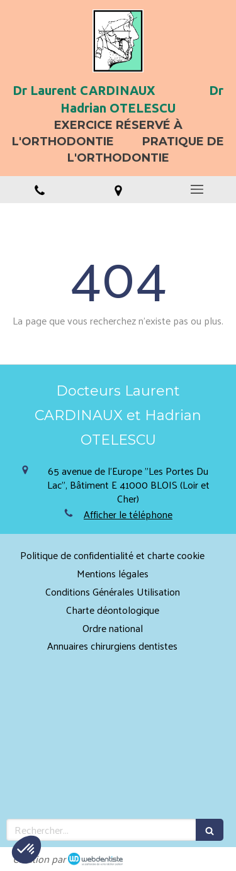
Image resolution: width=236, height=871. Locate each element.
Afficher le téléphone (128, 514)
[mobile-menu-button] (196, 189)
